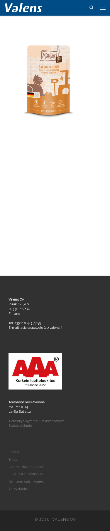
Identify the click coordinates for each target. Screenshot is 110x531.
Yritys (13, 459)
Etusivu (14, 452)
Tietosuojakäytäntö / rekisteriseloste (37, 421)
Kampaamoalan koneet (26, 481)
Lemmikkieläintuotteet (26, 467)
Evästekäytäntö (20, 426)
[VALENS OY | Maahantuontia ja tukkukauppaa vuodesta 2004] (23, 7)
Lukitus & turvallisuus (26, 474)
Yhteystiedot (18, 489)
